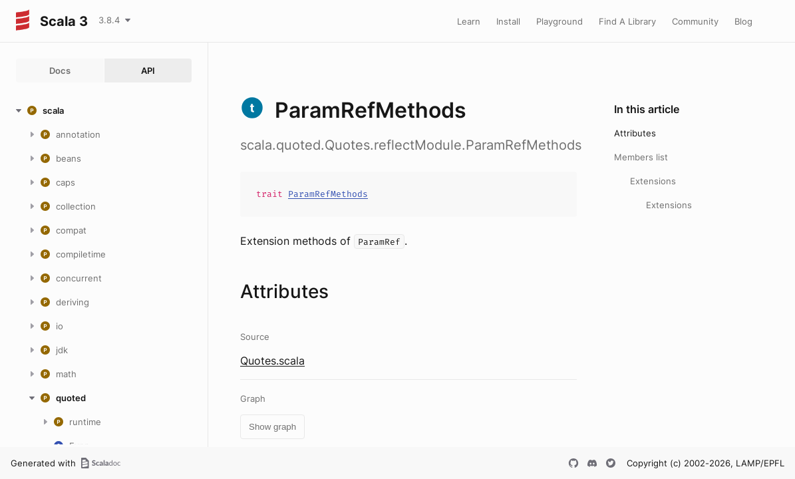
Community (695, 21)
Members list (641, 157)
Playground (559, 21)
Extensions (653, 181)
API (148, 70)
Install (508, 21)
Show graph (272, 427)
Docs (60, 70)
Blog (743, 21)
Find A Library (627, 21)
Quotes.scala (272, 360)
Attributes (635, 133)
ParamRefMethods (328, 194)
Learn (468, 21)
